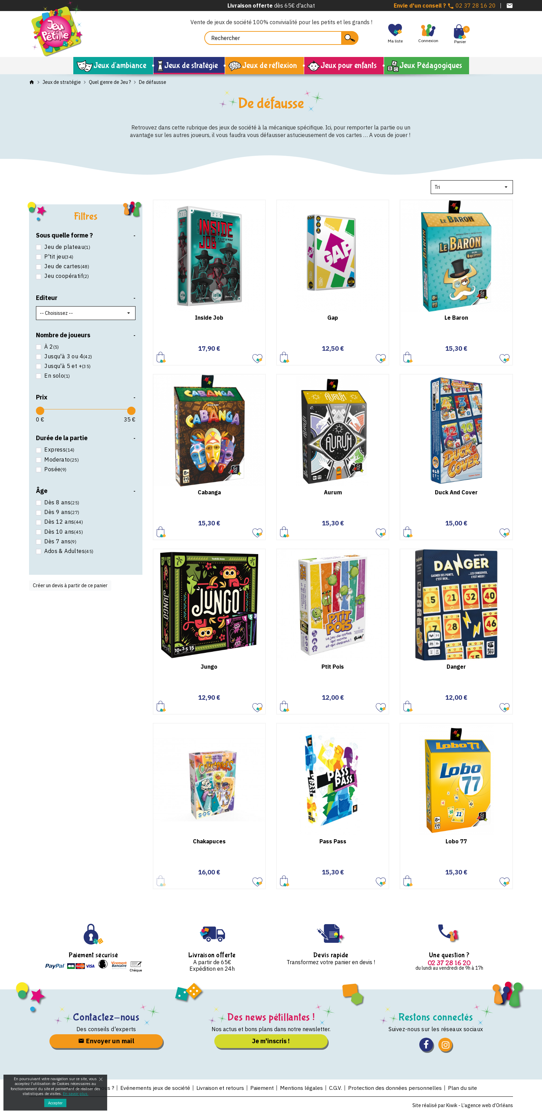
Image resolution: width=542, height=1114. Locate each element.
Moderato (61, 459)
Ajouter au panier (161, 357)
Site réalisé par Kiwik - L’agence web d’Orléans (462, 1105)
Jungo (209, 666)
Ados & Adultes (68, 551)
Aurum (333, 492)
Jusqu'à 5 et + (67, 366)
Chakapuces (209, 841)
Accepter (55, 1103)
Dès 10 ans (63, 532)
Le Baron (456, 317)
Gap (332, 317)
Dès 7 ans (59, 541)
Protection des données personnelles (395, 1087)
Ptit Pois (332, 666)
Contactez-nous (106, 1017)
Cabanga (209, 492)
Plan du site (463, 1087)
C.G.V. (336, 1087)
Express (59, 449)
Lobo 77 (456, 841)
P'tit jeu (58, 256)
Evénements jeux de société (154, 1087)
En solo (56, 375)
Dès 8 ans (61, 502)
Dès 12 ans (63, 522)
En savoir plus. (75, 1093)
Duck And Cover (456, 492)
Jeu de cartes (66, 266)
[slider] (40, 411)
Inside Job (209, 317)
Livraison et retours (220, 1087)
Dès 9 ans (61, 512)
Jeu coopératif (66, 276)
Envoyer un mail (106, 1041)
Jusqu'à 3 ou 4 (67, 356)
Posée (55, 469)
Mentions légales (301, 1087)
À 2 (51, 346)
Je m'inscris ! (271, 1041)
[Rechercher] (281, 38)
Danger (456, 666)
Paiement (262, 1087)
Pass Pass (332, 841)
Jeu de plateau (66, 247)
